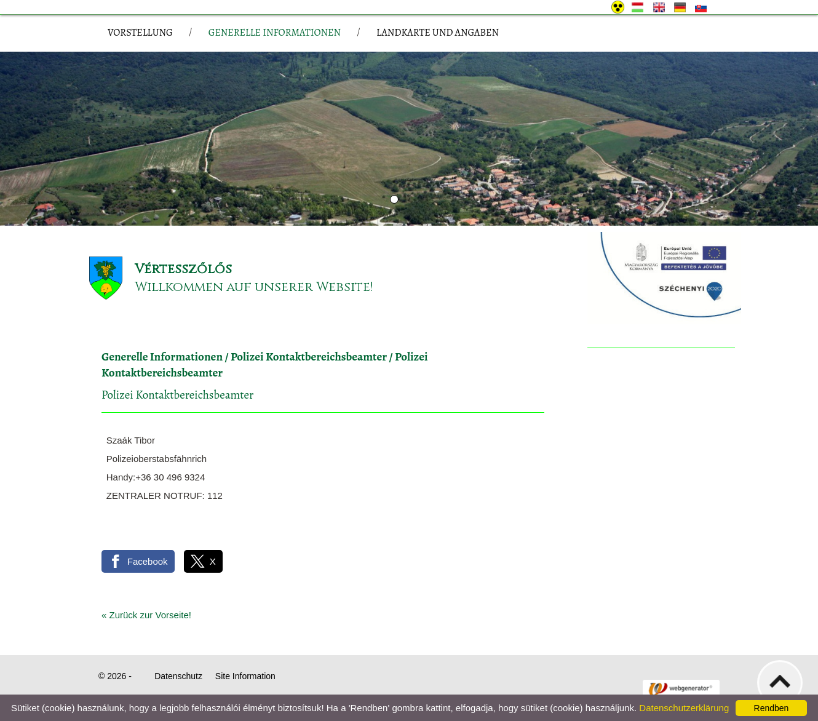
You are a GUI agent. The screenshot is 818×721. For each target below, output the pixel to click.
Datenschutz (178, 676)
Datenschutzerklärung (684, 708)
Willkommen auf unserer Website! (254, 287)
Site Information (245, 676)
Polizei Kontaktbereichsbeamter (309, 357)
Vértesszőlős (183, 269)
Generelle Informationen (162, 357)
